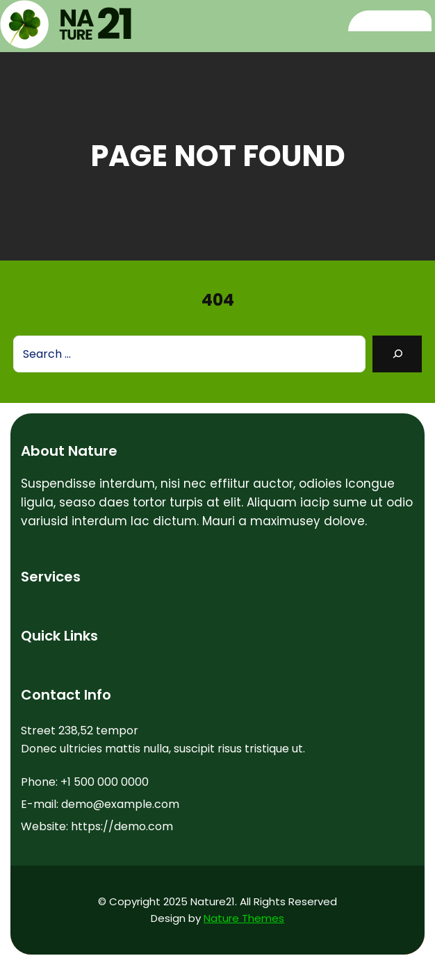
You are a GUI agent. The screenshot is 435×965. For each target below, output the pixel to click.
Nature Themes (244, 918)
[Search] (397, 354)
